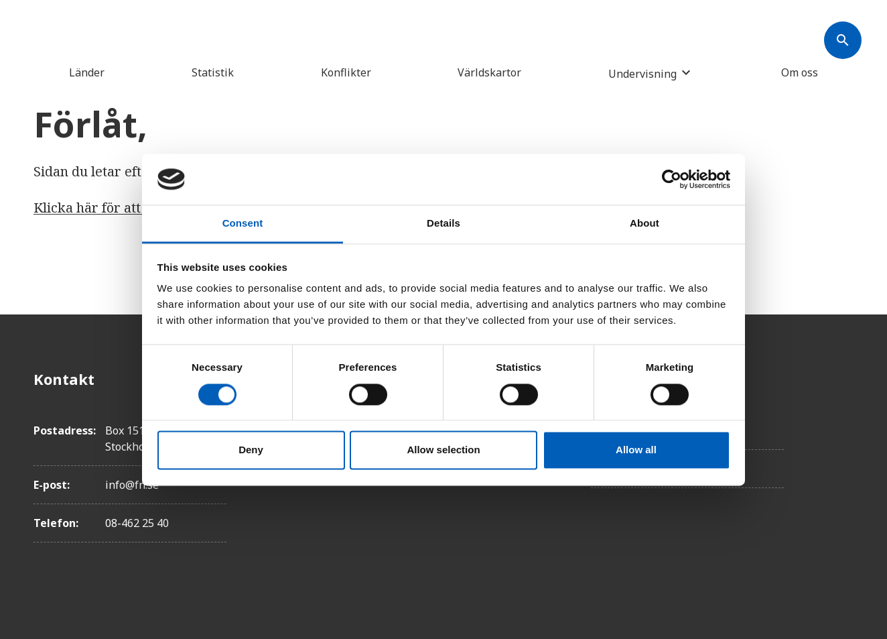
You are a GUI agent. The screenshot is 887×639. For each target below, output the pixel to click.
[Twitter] (843, 416)
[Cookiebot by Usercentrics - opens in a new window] (671, 179)
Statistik (213, 72)
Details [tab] (443, 223)
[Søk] (843, 40)
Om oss (799, 72)
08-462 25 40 (137, 523)
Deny (250, 450)
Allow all (636, 450)
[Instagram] (843, 454)
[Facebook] (843, 379)
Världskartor (489, 72)
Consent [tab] (242, 223)
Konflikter (346, 72)
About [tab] (644, 223)
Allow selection (443, 450)
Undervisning (642, 73)
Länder (87, 72)
